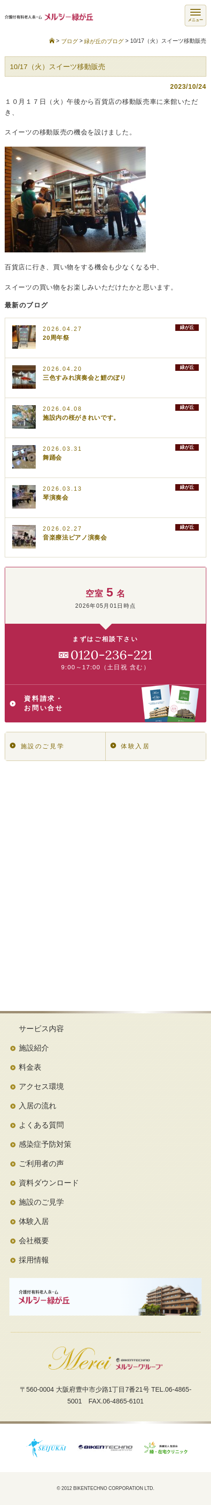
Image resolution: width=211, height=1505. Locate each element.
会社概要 (34, 1241)
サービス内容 (41, 1029)
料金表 (30, 1067)
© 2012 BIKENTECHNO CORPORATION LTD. (106, 1488)
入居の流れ (37, 1106)
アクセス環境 (41, 1086)
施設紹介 (34, 1048)
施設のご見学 (37, 746)
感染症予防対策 (45, 1144)
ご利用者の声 (41, 1164)
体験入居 (130, 746)
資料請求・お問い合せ (104, 703)
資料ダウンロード (49, 1183)
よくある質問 (41, 1125)
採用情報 (34, 1260)
